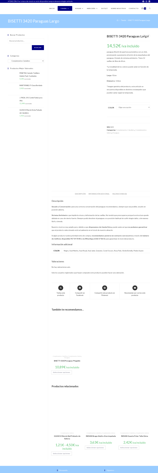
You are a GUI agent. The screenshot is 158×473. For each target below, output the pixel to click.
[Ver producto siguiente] (148, 36)
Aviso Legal (130, 471)
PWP (26, 471)
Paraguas (116, 133)
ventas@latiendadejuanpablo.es (29, 464)
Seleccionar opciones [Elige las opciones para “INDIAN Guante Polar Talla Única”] (128, 402)
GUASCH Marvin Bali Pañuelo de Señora (67, 391)
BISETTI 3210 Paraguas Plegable (67, 315)
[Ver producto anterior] (144, 36)
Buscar (37, 47)
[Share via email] (135, 245)
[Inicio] (117, 20)
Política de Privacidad (143, 471)
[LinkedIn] (149, 1)
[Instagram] (146, 1)
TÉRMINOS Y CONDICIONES (116, 471)
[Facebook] (143, 1)
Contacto (102, 471)
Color (111, 108)
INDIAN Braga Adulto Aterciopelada (101, 390)
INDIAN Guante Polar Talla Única (134, 390)
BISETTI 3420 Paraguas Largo (139, 20)
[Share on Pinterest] (104, 245)
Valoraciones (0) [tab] (119, 148)
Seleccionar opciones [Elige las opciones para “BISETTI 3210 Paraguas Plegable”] (61, 326)
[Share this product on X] (60, 245)
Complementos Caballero (125, 130)
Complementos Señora (74, 310)
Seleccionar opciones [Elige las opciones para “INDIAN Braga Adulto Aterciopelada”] (95, 402)
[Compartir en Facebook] (79, 245)
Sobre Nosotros (92, 471)
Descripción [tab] (80, 148)
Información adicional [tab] (99, 148)
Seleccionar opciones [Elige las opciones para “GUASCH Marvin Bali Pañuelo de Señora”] (61, 407)
